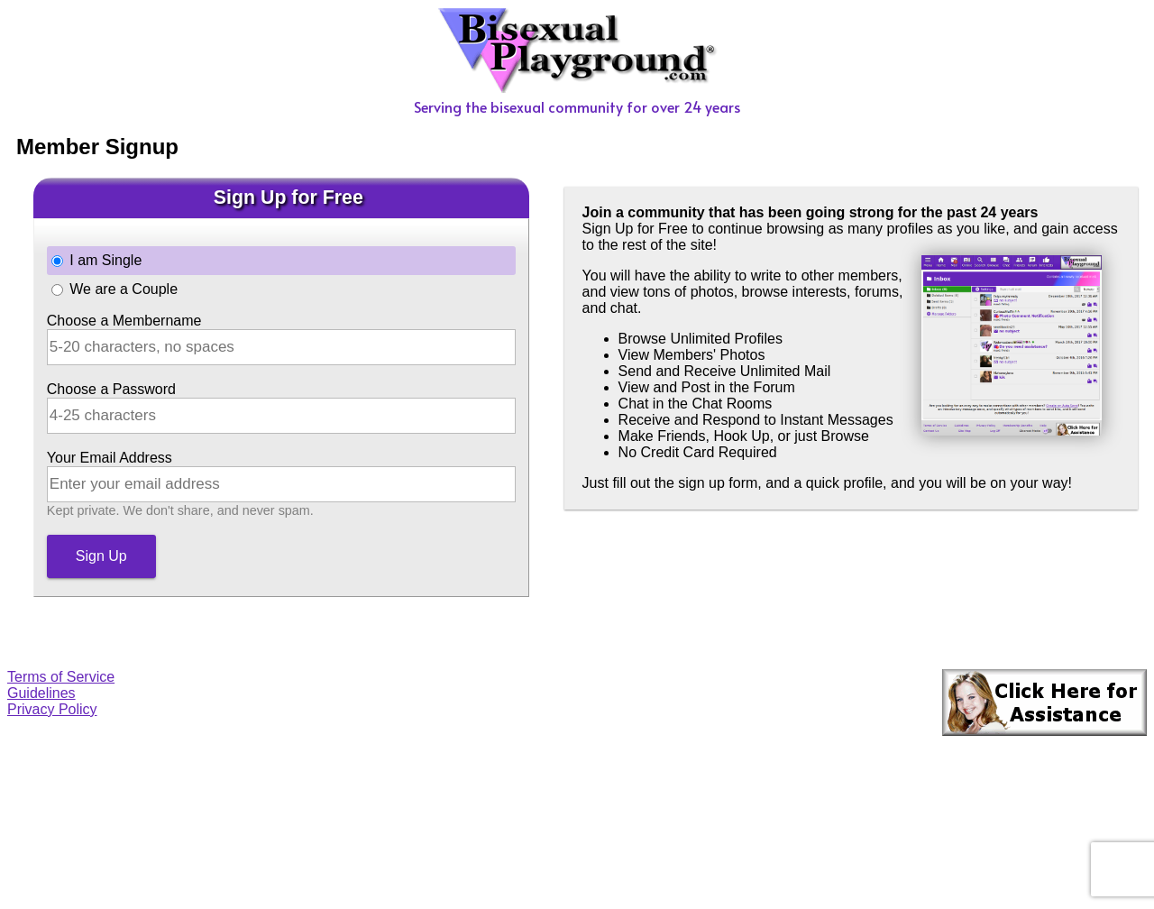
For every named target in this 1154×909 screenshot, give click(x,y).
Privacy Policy (52, 709)
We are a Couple (123, 289)
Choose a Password (111, 389)
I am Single (105, 260)
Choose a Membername (124, 320)
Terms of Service (60, 676)
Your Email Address (109, 457)
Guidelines (41, 693)
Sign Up (101, 556)
